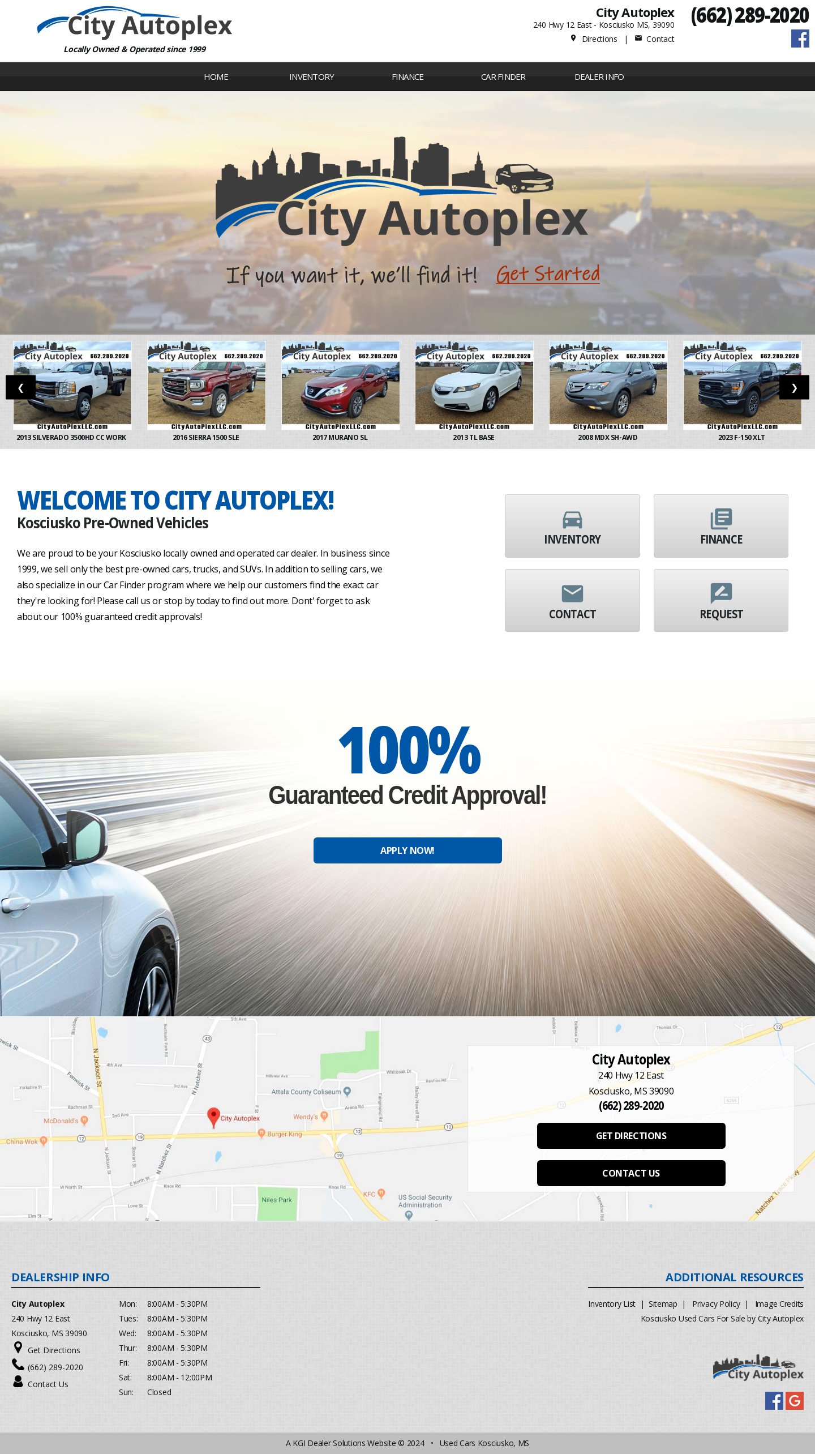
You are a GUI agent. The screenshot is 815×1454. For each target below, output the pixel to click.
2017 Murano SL (340, 437)
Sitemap (663, 1303)
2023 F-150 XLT (742, 437)
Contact (654, 38)
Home (216, 76)
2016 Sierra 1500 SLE (207, 437)
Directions (593, 38)
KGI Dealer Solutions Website (344, 1443)
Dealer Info (599, 76)
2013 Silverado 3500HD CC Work (72, 437)
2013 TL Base (474, 437)
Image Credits (779, 1303)
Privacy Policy (716, 1303)
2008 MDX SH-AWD (608, 437)
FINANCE (408, 76)
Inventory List (612, 1303)
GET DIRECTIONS (631, 1136)
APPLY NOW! (407, 850)
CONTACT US (630, 1173)
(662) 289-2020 (750, 14)
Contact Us (48, 1384)
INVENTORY (311, 76)
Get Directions (54, 1350)
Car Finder (503, 76)
